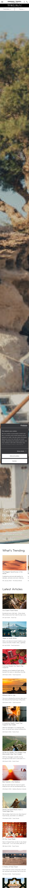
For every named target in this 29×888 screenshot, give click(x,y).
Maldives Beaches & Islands (19, 789)
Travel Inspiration (15, 645)
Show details (20, 451)
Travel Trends (16, 818)
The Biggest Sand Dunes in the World (12, 572)
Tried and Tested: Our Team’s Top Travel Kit (12, 666)
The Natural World (17, 580)
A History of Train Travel (10, 867)
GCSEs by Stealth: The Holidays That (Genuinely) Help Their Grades (14, 753)
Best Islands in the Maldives (11, 782)
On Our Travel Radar (9, 839)
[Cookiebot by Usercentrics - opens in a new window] (20, 426)
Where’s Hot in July (8, 695)
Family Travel (15, 732)
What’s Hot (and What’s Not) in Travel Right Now (12, 810)
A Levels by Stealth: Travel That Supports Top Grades (12, 724)
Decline (14, 461)
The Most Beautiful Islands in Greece (9, 517)
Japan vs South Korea (9, 638)
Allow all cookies (14, 456)
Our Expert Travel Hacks (10, 610)
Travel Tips (13, 617)
